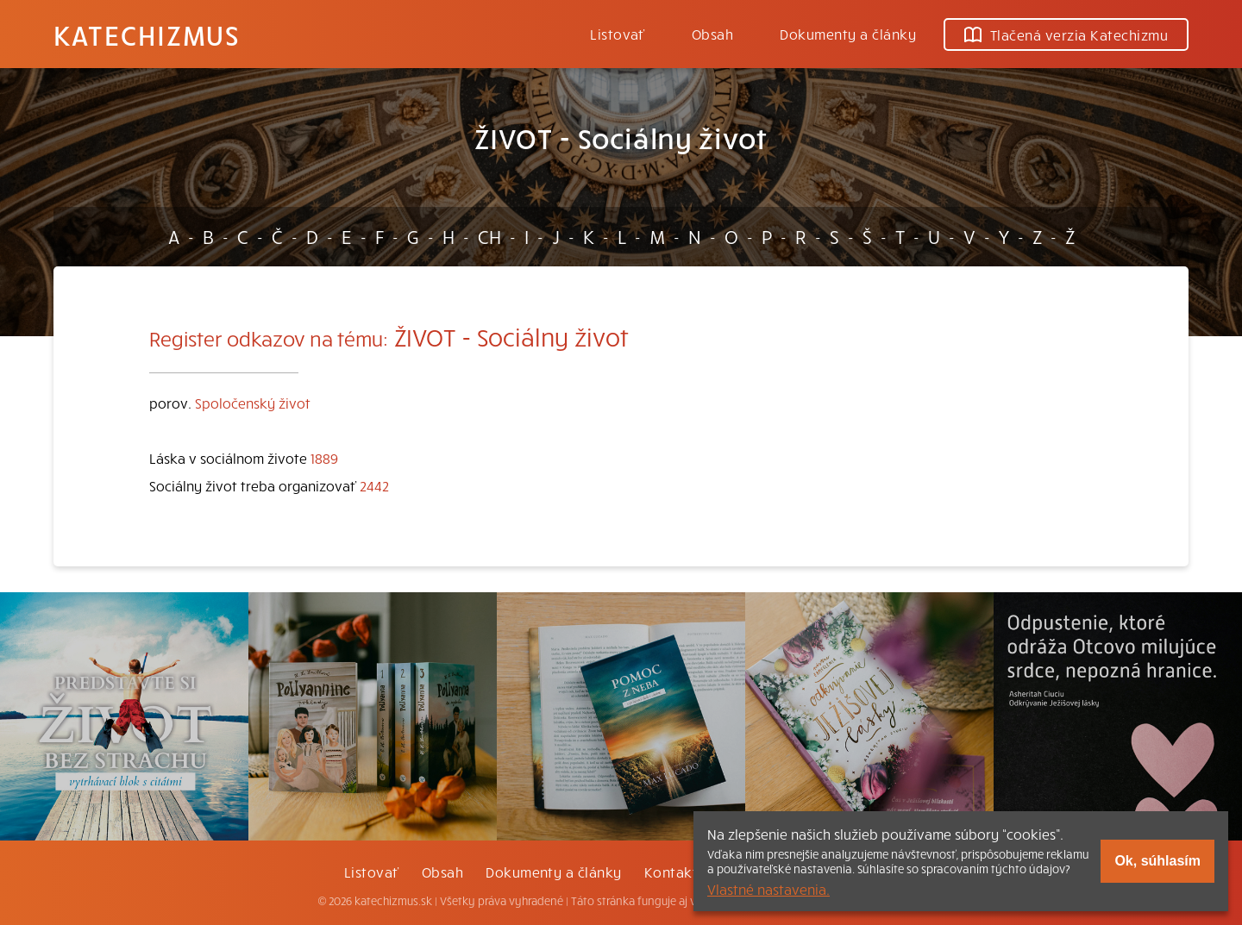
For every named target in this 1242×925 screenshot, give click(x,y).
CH (489, 236)
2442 (374, 485)
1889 (324, 457)
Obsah (712, 33)
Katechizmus (146, 34)
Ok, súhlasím (1157, 860)
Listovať (617, 33)
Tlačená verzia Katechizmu (1066, 34)
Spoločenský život (252, 402)
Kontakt (671, 871)
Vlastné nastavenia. (768, 888)
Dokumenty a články (848, 33)
